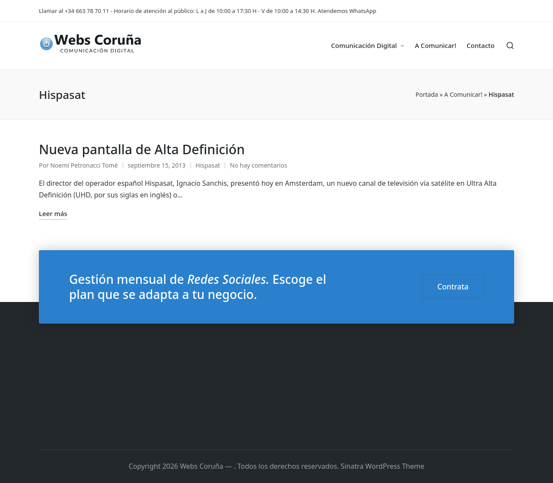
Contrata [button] (452, 287)
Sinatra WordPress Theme (383, 466)
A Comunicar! (463, 94)
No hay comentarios (258, 165)
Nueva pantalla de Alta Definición (142, 149)
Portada (427, 94)
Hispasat (208, 165)
